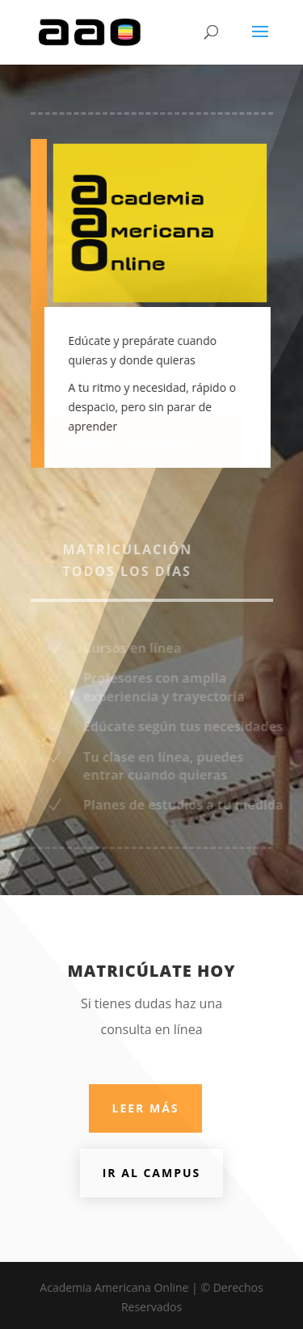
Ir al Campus (152, 1172)
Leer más (145, 1108)
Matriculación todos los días (128, 560)
